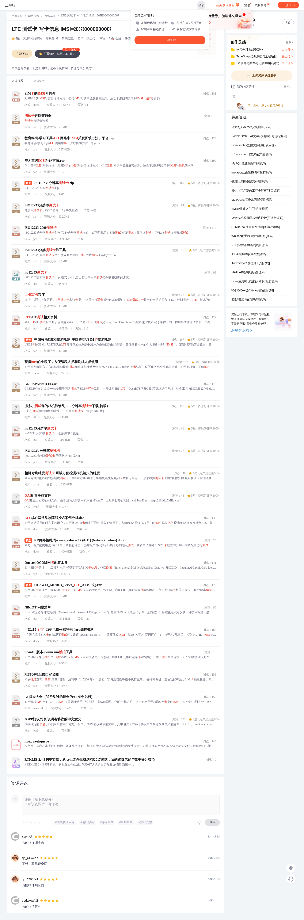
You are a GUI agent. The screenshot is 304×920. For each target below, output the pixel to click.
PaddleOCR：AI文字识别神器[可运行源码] (259, 136)
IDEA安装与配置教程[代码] (248, 299)
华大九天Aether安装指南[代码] (251, 127)
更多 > (289, 42)
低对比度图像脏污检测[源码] (250, 181)
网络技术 (33, 16)
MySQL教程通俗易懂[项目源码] (251, 200)
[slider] (31, 822)
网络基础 (50, 16)
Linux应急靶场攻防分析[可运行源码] (254, 281)
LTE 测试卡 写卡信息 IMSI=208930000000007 (61, 29)
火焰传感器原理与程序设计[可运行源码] (257, 218)
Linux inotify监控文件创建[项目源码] (254, 145)
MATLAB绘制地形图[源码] (248, 272)
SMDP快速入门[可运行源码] (249, 209)
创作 (288, 5)
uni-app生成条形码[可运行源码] (251, 172)
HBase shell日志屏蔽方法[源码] (251, 154)
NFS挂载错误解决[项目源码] (250, 245)
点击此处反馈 (241, 330)
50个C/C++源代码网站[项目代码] (252, 290)
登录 (201, 5)
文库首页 (17, 16)
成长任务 (262, 4)
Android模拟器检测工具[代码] (250, 263)
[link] (17, 16)
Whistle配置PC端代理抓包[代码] (252, 236)
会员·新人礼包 (227, 5)
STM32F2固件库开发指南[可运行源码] (255, 227)
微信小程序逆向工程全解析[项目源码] (255, 191)
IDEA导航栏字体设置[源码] (248, 254)
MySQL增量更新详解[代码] (248, 163)
